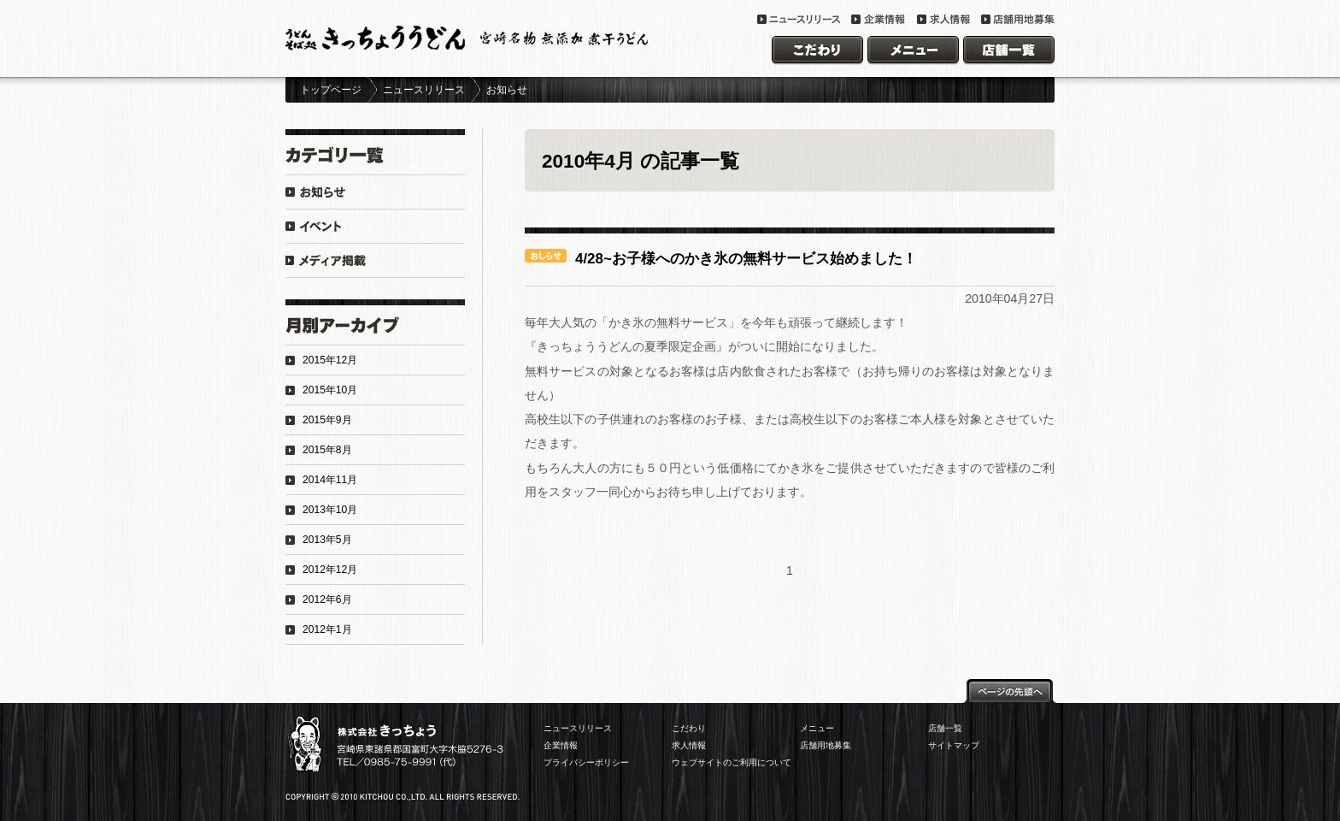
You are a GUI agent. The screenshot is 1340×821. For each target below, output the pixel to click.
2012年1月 (327, 629)
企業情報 (561, 745)
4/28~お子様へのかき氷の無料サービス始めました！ (746, 259)
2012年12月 (330, 570)
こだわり (689, 728)
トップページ (330, 90)
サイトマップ (953, 745)
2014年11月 (330, 480)
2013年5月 (327, 540)
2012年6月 (327, 599)
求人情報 (689, 745)
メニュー (817, 728)
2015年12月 (330, 360)
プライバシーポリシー (586, 762)
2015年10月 (330, 390)
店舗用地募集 (825, 745)
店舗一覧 (945, 728)
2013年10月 (330, 510)
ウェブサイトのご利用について (731, 762)
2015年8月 (327, 450)
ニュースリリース (424, 90)
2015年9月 (327, 420)
